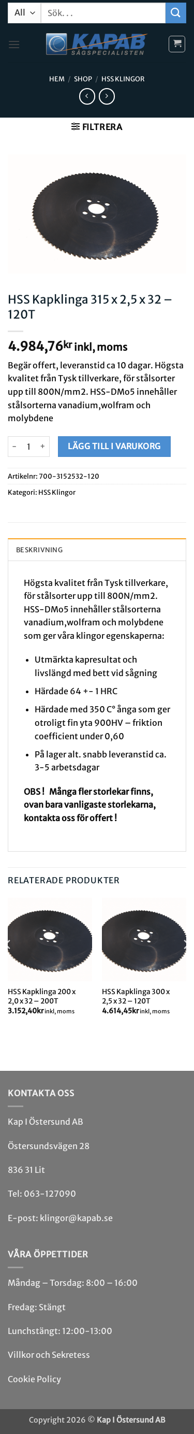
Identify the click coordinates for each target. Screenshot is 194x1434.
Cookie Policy (34, 1379)
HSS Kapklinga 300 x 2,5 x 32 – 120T (136, 996)
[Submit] (176, 13)
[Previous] (8, 965)
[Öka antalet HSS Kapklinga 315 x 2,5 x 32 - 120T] (43, 446)
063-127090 (50, 1193)
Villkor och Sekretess (49, 1355)
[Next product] (87, 96)
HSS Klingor (123, 79)
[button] (14, 44)
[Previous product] (107, 96)
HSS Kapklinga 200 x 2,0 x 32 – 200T (42, 996)
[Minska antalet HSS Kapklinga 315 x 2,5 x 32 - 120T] (14, 446)
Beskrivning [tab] (39, 550)
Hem (57, 79)
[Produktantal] (28, 446)
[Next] (186, 965)
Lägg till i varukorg (114, 446)
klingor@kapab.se (76, 1218)
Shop (83, 79)
